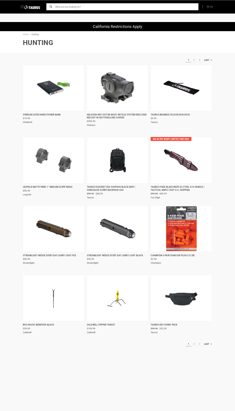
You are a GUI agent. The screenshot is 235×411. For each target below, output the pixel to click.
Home (25, 34)
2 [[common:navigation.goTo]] (194, 60)
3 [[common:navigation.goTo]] (199, 60)
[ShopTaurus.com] (36, 7)
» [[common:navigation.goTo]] (208, 60)
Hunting (35, 34)
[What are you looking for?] (128, 7)
